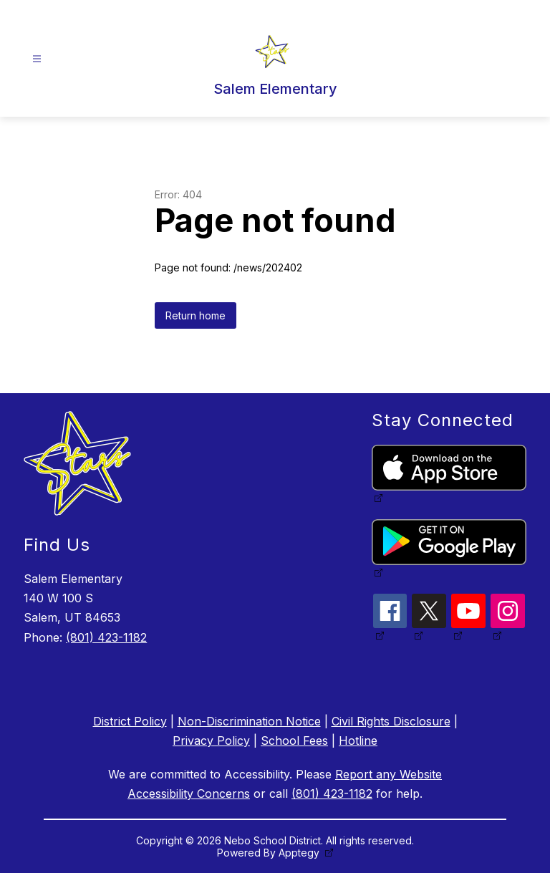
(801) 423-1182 (106, 637)
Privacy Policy (211, 740)
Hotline (358, 740)
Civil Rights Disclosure (391, 721)
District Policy (130, 721)
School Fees (294, 740)
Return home (195, 315)
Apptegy (300, 853)
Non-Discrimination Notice (249, 721)
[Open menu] (37, 59)
